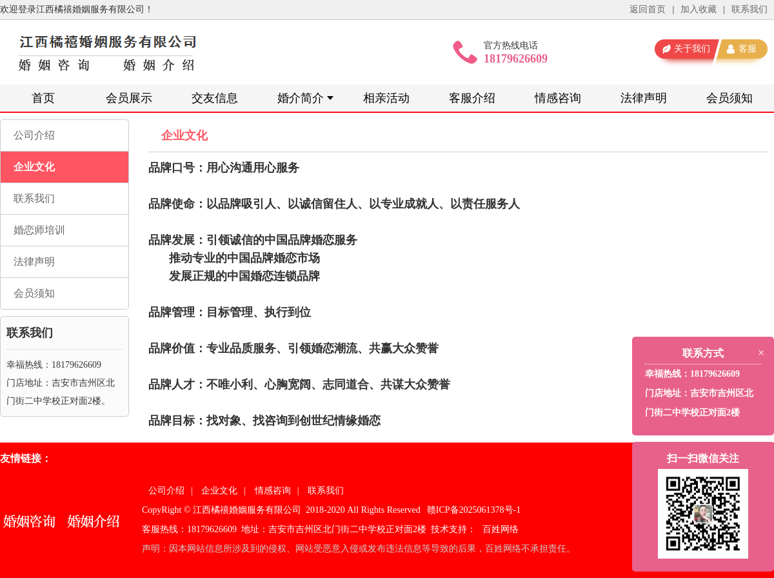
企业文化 (34, 166)
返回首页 (648, 9)
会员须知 (729, 98)
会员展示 (129, 98)
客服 (748, 49)
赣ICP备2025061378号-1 (474, 510)
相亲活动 (386, 98)
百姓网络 (500, 529)
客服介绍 (472, 98)
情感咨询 (558, 98)
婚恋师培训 (39, 229)
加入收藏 (698, 9)
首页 (43, 98)
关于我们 (692, 49)
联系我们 (749, 9)
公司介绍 (34, 135)
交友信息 (215, 98)
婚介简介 (300, 98)
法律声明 (643, 98)
